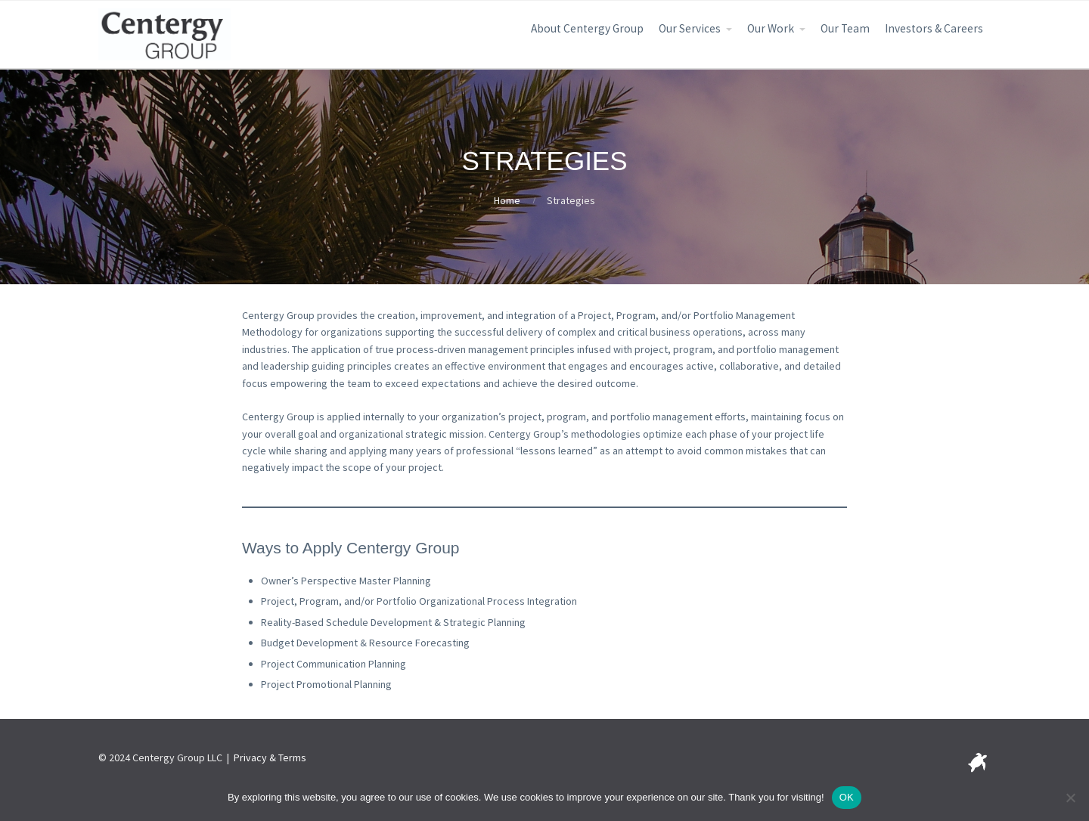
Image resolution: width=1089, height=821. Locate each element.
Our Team (845, 28)
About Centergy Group (587, 28)
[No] (1070, 797)
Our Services (690, 28)
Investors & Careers (934, 28)
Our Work (770, 28)
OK (846, 797)
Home (507, 200)
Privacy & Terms (270, 757)
